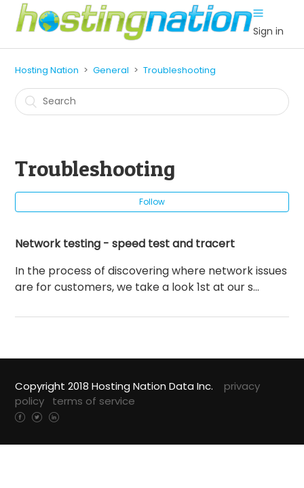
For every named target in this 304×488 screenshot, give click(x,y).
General (111, 70)
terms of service (93, 401)
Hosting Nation (47, 70)
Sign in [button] (268, 31)
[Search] (151, 101)
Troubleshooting (179, 70)
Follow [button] (152, 201)
